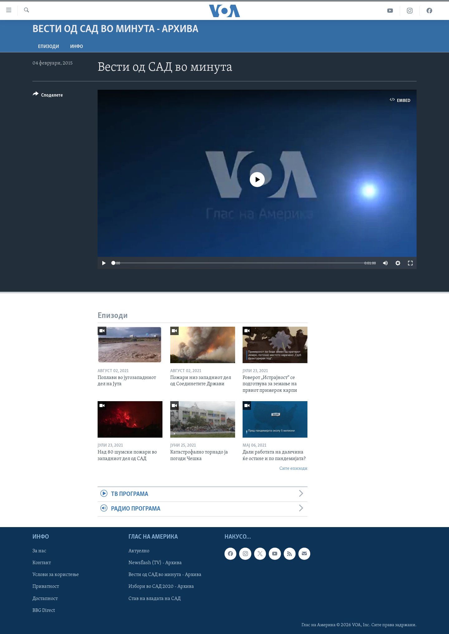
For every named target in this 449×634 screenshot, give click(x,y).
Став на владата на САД (154, 598)
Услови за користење (55, 575)
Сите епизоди (293, 468)
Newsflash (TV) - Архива (155, 563)
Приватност (45, 586)
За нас (39, 551)
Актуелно (138, 551)
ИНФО (76, 46)
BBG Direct (43, 610)
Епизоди (48, 46)
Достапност (45, 598)
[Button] (48, 96)
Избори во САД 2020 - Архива (161, 586)
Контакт (41, 563)
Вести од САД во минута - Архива (164, 575)
